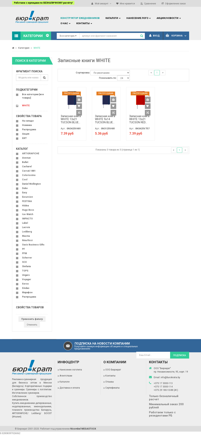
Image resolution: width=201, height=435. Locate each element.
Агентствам (66, 375)
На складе (28, 121)
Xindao (25, 288)
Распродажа (29, 129)
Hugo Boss (28, 210)
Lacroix (26, 227)
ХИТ (24, 138)
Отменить (32, 324)
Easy (24, 192)
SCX (24, 262)
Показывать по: (108, 78)
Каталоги (65, 381)
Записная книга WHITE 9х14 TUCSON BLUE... (105, 119)
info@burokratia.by (170, 377)
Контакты (110, 375)
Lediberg (27, 231)
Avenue (26, 158)
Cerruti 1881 (29, 171)
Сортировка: (83, 72)
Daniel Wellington (31, 184)
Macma (26, 236)
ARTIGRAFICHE (30, 153)
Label (25, 223)
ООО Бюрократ (113, 369)
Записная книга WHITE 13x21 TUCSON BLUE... (71, 119)
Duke (25, 188)
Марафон (27, 292)
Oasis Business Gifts (33, 244)
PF (23, 249)
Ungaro (26, 275)
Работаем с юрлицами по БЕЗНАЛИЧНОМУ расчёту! (43, 3)
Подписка (179, 355)
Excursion (27, 197)
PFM (24, 253)
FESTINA (27, 201)
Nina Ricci (27, 240)
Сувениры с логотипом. (39, 389)
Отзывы (109, 381)
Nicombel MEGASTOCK (83, 428)
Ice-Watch (27, 214)
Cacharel (27, 166)
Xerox (25, 283)
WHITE (37, 48)
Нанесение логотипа (71, 369)
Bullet (25, 162)
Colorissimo (29, 175)
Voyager (26, 279)
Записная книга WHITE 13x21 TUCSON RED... (139, 119)
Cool (24, 179)
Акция (25, 134)
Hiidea (25, 205)
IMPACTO (27, 218)
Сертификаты (112, 387)
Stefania (26, 266)
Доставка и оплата (70, 387)
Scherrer (27, 257)
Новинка (27, 125)
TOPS (25, 270)
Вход (154, 35)
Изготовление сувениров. (26, 393)
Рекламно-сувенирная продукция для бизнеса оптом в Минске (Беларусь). (32, 382)
